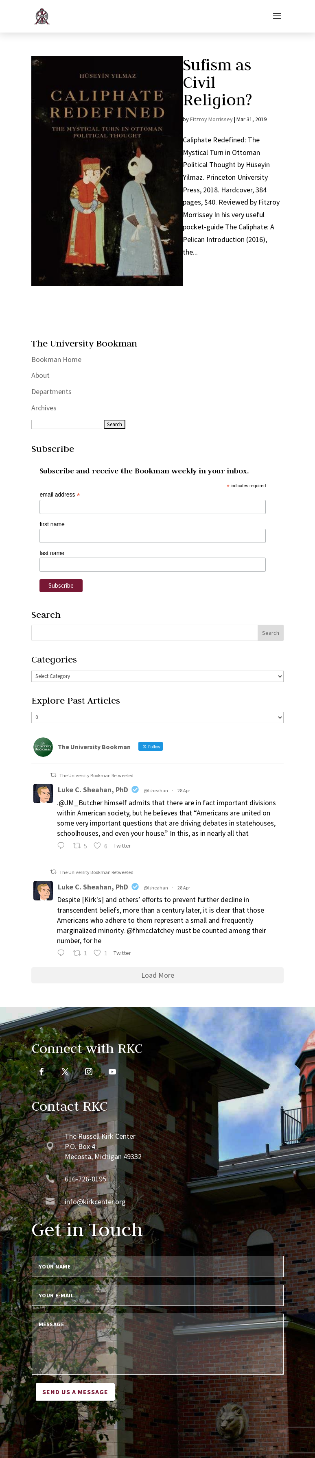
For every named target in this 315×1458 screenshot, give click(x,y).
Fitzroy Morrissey (211, 119)
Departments (51, 391)
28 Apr (183, 790)
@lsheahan (156, 790)
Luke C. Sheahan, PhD (93, 789)
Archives (44, 407)
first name (51, 524)
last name (51, 553)
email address (59, 495)
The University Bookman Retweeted (96, 775)
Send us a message (75, 1392)
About (40, 375)
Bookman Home (56, 359)
